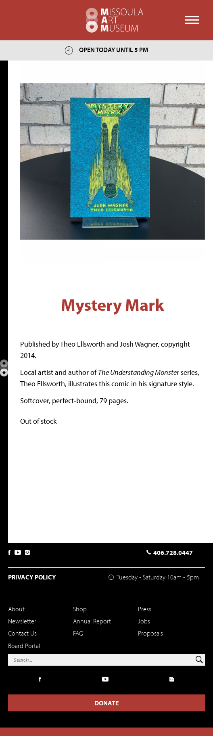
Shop (80, 609)
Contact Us (22, 633)
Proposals (150, 633)
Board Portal (24, 646)
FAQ (78, 633)
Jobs (144, 621)
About (16, 609)
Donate (106, 703)
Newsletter (22, 621)
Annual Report (92, 621)
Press (144, 609)
